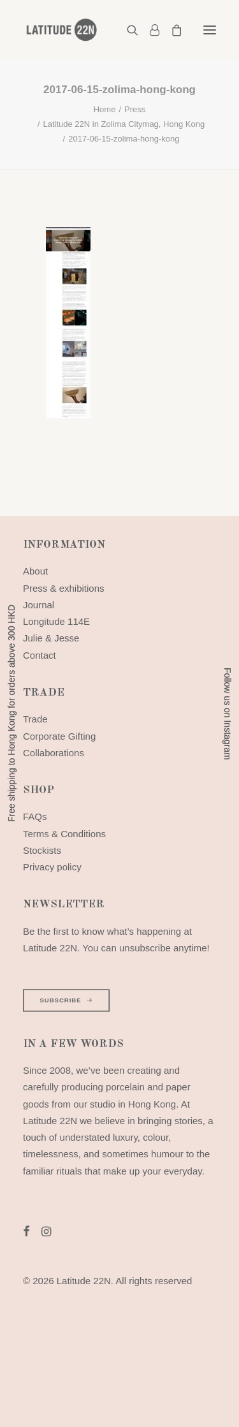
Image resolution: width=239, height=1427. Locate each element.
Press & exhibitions (64, 588)
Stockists (42, 850)
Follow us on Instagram (227, 714)
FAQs (35, 816)
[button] (209, 30)
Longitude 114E (56, 621)
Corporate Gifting (59, 736)
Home (105, 109)
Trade (35, 719)
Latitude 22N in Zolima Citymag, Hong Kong (124, 124)
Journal (38, 604)
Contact (39, 655)
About (35, 571)
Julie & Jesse (51, 638)
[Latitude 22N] (61, 30)
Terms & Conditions (64, 833)
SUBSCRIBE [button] (66, 1000)
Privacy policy (52, 866)
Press (134, 109)
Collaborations (53, 752)
